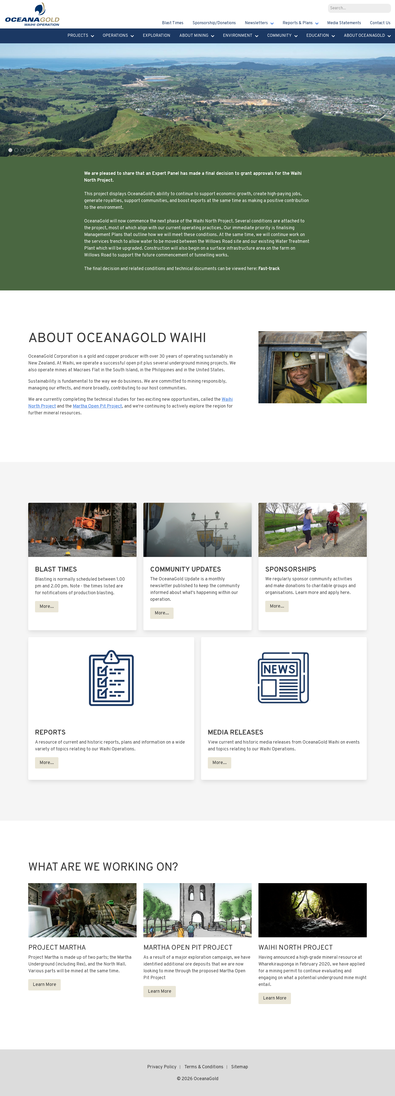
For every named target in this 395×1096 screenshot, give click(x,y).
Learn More (44, 985)
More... (47, 607)
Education (317, 35)
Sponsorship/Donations (214, 23)
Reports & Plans (298, 23)
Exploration (156, 35)
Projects (78, 35)
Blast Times (172, 23)
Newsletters (256, 23)
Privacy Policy (162, 1067)
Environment (237, 35)
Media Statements (344, 23)
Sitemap (239, 1067)
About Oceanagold (364, 35)
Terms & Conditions (203, 1067)
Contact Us (380, 23)
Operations (115, 35)
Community (279, 35)
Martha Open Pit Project (97, 406)
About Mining (193, 35)
